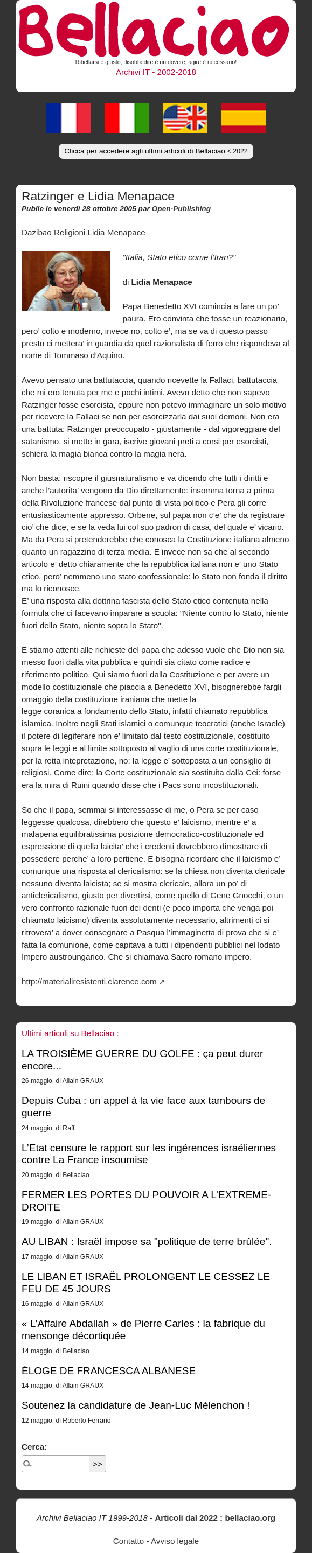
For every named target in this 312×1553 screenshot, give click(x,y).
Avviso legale (175, 1540)
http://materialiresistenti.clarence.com (89, 981)
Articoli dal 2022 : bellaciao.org (215, 1517)
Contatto (128, 1540)
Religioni (69, 232)
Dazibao (37, 232)
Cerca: (34, 1446)
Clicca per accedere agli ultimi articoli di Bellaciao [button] (155, 151)
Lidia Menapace (116, 232)
